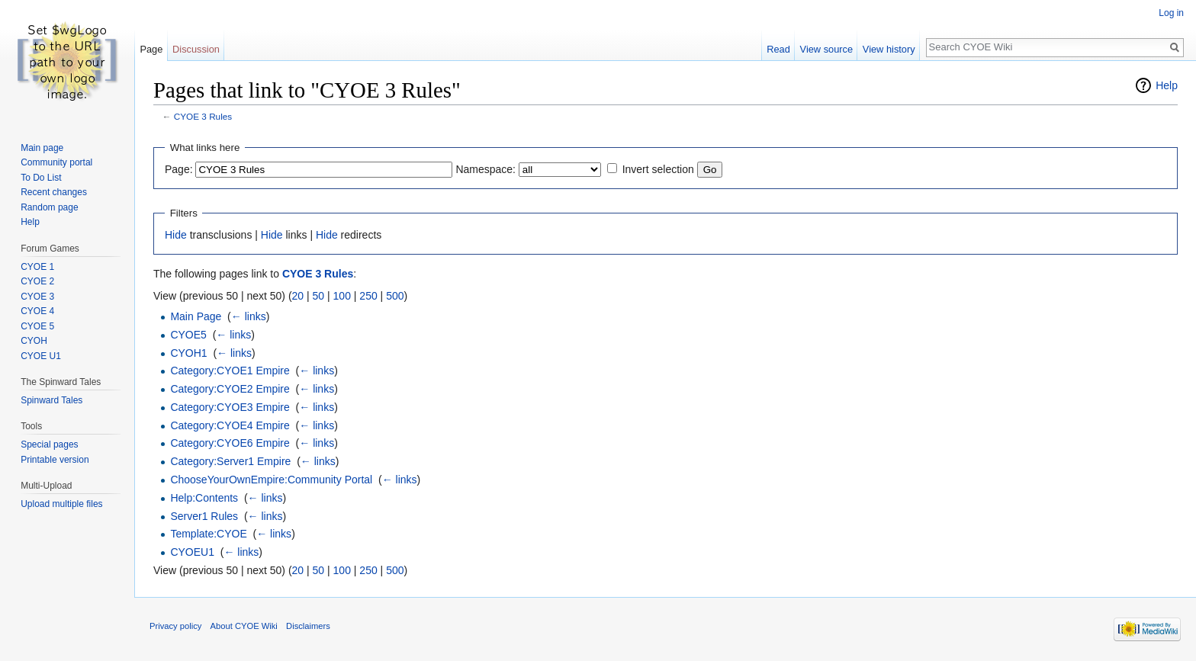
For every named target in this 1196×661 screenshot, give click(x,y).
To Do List (41, 177)
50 (319, 296)
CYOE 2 (37, 281)
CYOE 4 (37, 311)
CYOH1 (188, 353)
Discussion (196, 49)
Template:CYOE (208, 534)
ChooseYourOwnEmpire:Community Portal (271, 479)
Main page (42, 148)
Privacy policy (175, 626)
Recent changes (54, 192)
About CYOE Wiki (244, 626)
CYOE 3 (37, 296)
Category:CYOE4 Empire (229, 425)
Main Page (195, 316)
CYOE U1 (41, 356)
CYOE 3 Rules (203, 116)
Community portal (56, 162)
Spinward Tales (51, 400)
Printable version (54, 459)
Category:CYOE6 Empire (229, 443)
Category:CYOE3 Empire (229, 407)
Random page (49, 207)
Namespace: (485, 169)
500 (394, 296)
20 (298, 296)
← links (248, 316)
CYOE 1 (37, 267)
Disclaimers (308, 626)
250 (368, 296)
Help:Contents (204, 498)
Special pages (49, 444)
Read (778, 49)
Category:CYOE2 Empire (229, 389)
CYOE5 (188, 335)
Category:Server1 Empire (230, 461)
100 (342, 296)
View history (889, 49)
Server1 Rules (204, 516)
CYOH (34, 340)
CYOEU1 (192, 552)
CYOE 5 (37, 326)
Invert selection (658, 169)
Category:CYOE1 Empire (229, 370)
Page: (179, 169)
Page (151, 49)
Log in (1171, 13)
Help (1167, 85)
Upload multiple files (61, 504)
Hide (176, 235)
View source (826, 49)
